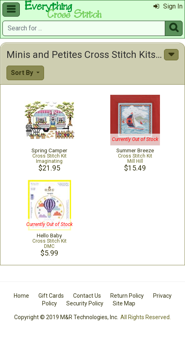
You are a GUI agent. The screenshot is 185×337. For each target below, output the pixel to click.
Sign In (168, 6)
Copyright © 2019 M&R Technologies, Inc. (66, 317)
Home (21, 295)
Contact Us (87, 295)
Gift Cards (51, 295)
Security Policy (84, 303)
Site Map (124, 303)
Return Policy (127, 295)
